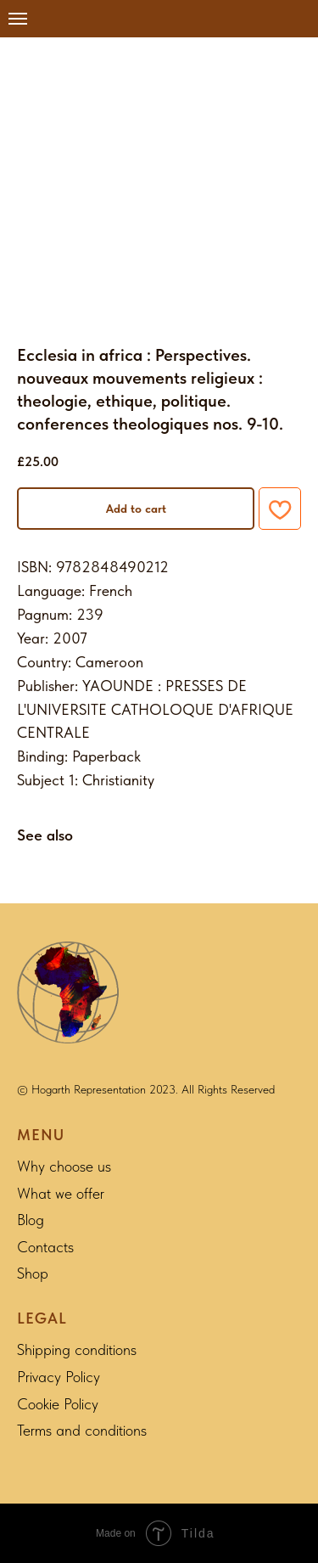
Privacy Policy (58, 1377)
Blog (30, 1219)
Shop (32, 1273)
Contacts (45, 1247)
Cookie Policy (57, 1404)
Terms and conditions (82, 1430)
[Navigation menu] (17, 19)
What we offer (60, 1193)
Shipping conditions (77, 1349)
